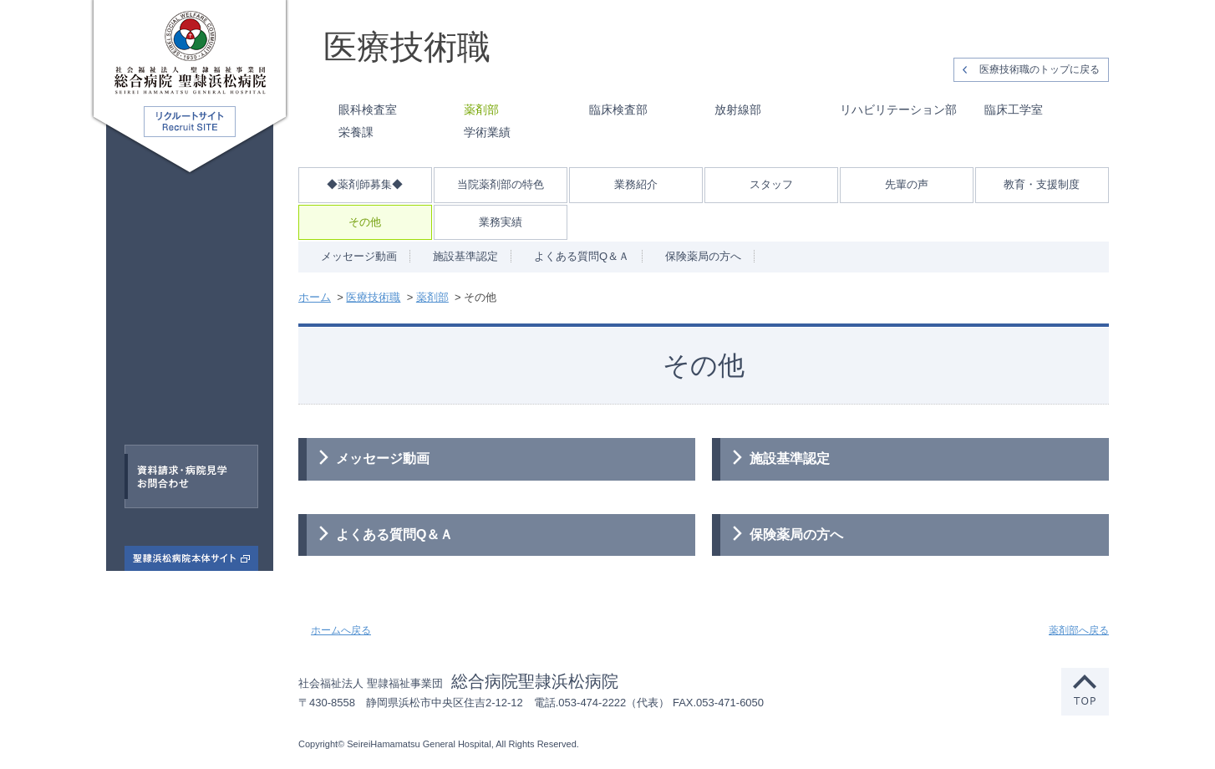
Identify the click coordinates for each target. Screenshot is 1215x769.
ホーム (314, 297)
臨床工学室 (1013, 109)
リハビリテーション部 (898, 109)
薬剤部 (481, 109)
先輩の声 (906, 184)
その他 (364, 222)
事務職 (181, 405)
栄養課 (356, 132)
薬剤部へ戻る (1079, 630)
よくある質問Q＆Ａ (581, 256)
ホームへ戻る (341, 630)
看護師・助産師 (203, 328)
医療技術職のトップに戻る (1039, 69)
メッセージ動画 (359, 256)
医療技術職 (167, 366)
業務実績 (500, 222)
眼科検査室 (367, 109)
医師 (145, 212)
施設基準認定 (465, 256)
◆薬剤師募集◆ (365, 184)
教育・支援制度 (1042, 184)
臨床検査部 (618, 109)
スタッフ (771, 184)
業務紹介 (636, 184)
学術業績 (487, 132)
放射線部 (737, 109)
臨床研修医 (193, 251)
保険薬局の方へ (703, 256)
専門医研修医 (170, 290)
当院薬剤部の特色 (500, 184)
